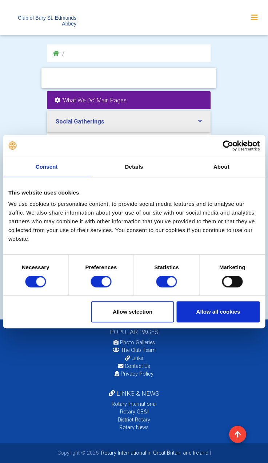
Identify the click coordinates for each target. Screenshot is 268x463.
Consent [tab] (47, 167)
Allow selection (132, 312)
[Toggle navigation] (254, 17)
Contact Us (134, 366)
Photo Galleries (134, 342)
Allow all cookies (218, 312)
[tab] (129, 121)
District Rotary (134, 419)
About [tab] (221, 167)
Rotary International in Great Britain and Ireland (154, 453)
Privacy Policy (134, 373)
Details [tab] (134, 167)
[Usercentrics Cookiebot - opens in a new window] (228, 145)
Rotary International (134, 404)
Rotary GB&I (134, 411)
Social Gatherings (80, 121)
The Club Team (134, 350)
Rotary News (134, 427)
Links (134, 358)
